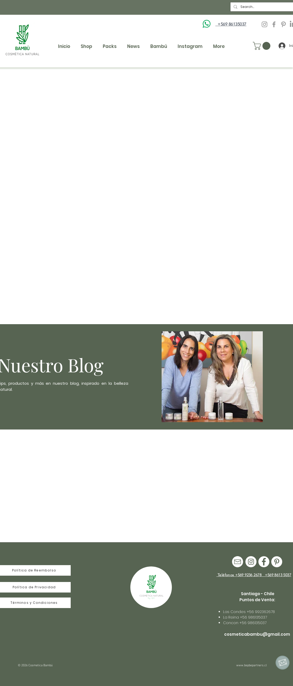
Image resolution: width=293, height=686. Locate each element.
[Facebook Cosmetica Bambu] (274, 24)
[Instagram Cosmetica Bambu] (264, 24)
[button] (262, 46)
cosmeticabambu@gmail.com (257, 634)
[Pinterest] (283, 24)
